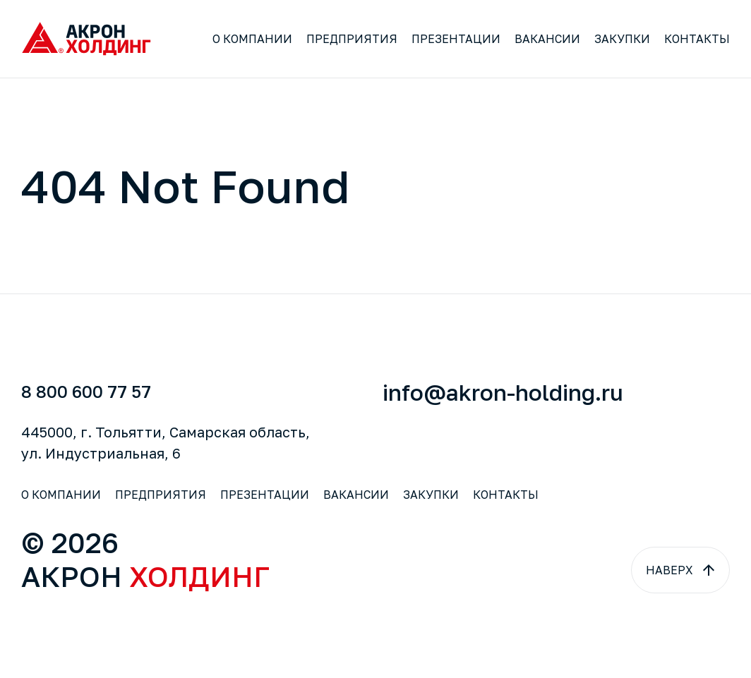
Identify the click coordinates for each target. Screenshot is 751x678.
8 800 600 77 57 (86, 391)
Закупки (622, 39)
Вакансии (547, 39)
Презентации (455, 39)
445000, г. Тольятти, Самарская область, (165, 442)
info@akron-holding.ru (503, 392)
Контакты (697, 39)
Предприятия (351, 39)
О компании (252, 39)
